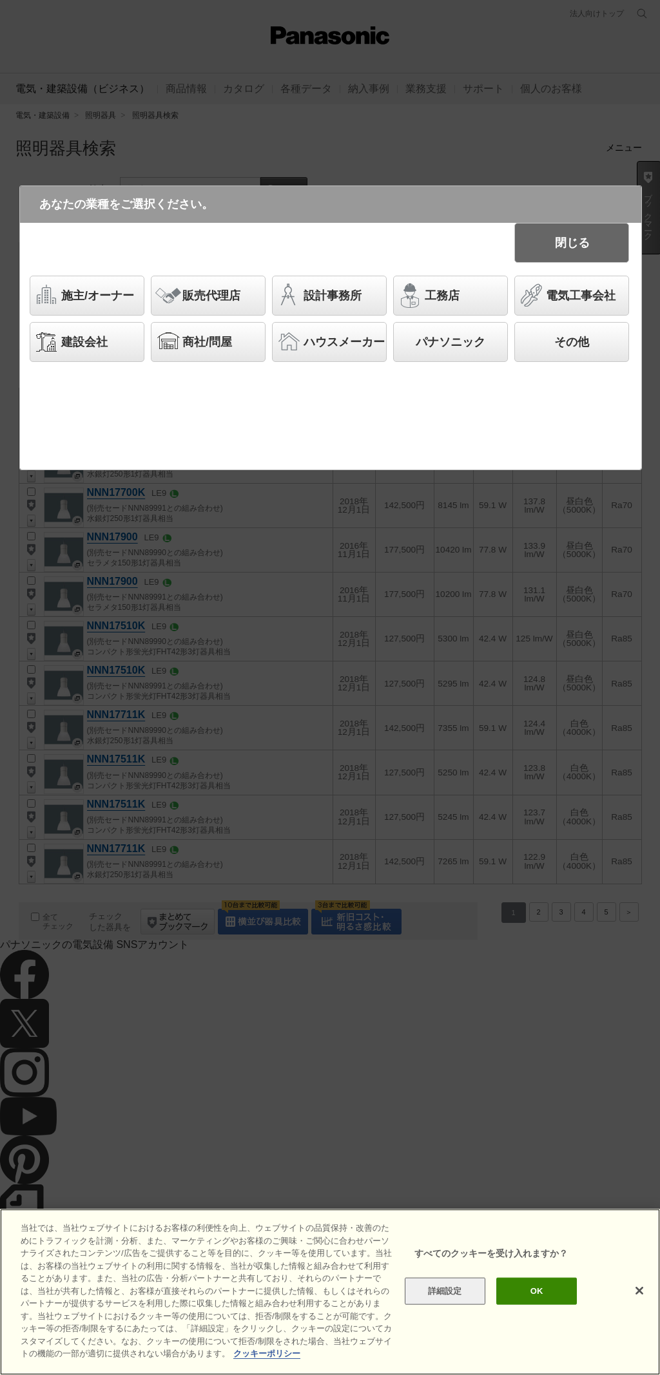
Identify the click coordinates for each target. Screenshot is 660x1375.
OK (536, 1291)
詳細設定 (445, 1291)
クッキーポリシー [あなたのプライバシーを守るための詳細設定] (266, 1353)
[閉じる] (639, 1290)
